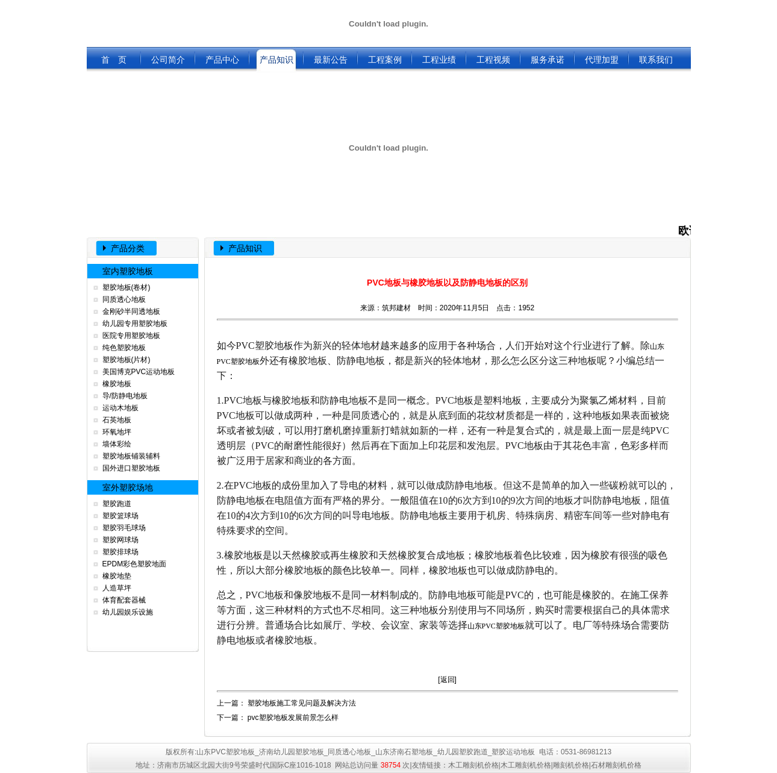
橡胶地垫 (116, 576)
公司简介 (168, 59)
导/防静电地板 (125, 396)
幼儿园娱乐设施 (127, 612)
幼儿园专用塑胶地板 (134, 323)
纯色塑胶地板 (124, 347)
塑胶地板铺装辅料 (131, 456)
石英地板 (116, 420)
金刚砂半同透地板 (131, 311)
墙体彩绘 (116, 444)
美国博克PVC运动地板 (138, 372)
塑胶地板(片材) (126, 359)
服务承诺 (547, 59)
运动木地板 (120, 408)
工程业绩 (439, 59)
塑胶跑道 (116, 503)
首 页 (113, 59)
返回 (447, 679)
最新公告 (331, 59)
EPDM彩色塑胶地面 (134, 564)
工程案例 (385, 59)
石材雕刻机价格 (616, 765)
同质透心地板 (124, 299)
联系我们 (656, 59)
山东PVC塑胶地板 (496, 626)
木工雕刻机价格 (473, 765)
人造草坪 (116, 588)
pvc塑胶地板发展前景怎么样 (293, 717)
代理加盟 (602, 59)
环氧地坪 (116, 432)
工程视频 (493, 59)
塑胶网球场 (120, 540)
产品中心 (222, 59)
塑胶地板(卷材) (126, 287)
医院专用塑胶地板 (131, 335)
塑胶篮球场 (120, 516)
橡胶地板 (116, 384)
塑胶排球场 (120, 552)
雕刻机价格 (571, 765)
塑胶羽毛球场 (124, 528)
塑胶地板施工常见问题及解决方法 (302, 703)
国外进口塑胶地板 (131, 468)
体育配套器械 (124, 600)
